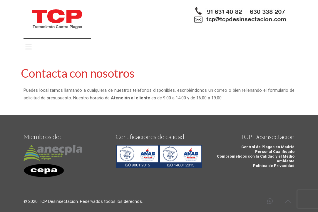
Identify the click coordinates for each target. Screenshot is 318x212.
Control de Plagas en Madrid (267, 147)
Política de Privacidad (273, 165)
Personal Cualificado (274, 151)
